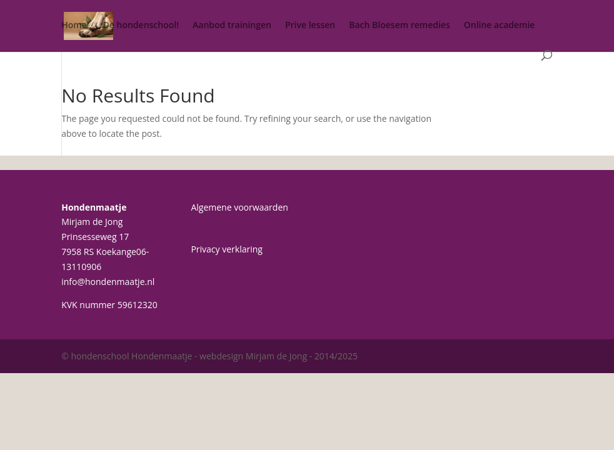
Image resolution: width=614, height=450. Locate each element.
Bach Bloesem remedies (399, 26)
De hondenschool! (141, 26)
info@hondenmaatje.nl (107, 282)
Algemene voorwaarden (239, 207)
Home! (75, 26)
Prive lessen (310, 26)
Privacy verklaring (227, 249)
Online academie (499, 26)
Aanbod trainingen (232, 26)
